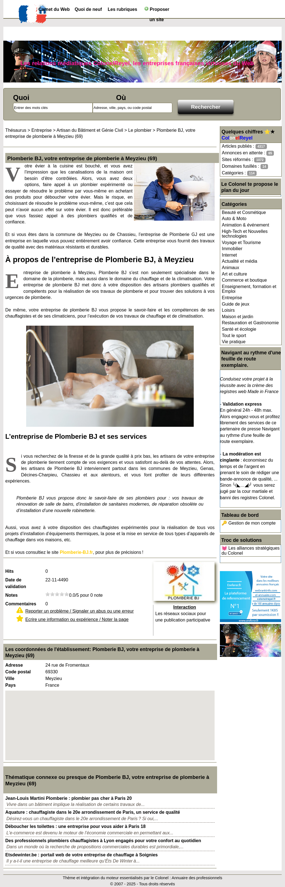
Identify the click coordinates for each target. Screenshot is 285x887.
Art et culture (234, 274)
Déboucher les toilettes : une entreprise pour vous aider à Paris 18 (75, 826)
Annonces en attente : (248, 153)
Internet (229, 255)
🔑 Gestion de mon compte (249, 523)
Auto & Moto (234, 218)
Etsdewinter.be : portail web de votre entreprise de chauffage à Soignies (81, 854)
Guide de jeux (235, 304)
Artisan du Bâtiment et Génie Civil (89, 130)
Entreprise (232, 297)
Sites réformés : (244, 159)
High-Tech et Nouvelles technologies (245, 234)
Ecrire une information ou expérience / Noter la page (77, 619)
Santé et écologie (239, 329)
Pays (10, 685)
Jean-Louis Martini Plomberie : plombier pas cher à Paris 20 (68, 798)
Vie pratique (233, 341)
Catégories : (239, 173)
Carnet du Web (54, 9)
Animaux (230, 267)
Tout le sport (234, 335)
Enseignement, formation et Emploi (249, 289)
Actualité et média (239, 261)
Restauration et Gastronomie (250, 322)
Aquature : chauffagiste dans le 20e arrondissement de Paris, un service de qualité (92, 812)
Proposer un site (156, 10)
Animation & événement (245, 225)
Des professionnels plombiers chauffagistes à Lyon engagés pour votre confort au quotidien (103, 840)
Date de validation (15, 583)
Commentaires (20, 603)
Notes (11, 595)
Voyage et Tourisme (241, 242)
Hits (9, 571)
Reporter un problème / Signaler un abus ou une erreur (79, 611)
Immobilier (232, 248)
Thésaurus (15, 130)
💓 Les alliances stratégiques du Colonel (251, 550)
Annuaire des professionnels (197, 878)
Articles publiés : (244, 146)
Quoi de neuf (88, 9)
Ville (9, 678)
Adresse (14, 665)
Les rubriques (122, 9)
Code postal (18, 671)
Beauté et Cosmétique (244, 212)
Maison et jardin (237, 316)
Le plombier (140, 130)
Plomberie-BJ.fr (76, 552)
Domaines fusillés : (245, 166)
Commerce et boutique (244, 280)
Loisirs (228, 310)
